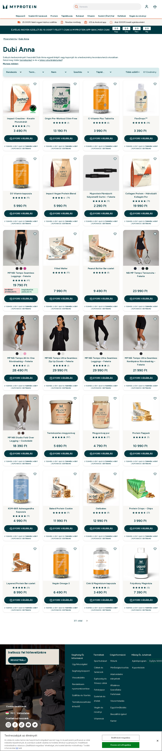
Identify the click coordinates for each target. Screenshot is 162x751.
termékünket (26, 60)
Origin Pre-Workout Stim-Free (61, 118)
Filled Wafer (60, 268)
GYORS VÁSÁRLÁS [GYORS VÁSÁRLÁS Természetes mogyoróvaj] (61, 453)
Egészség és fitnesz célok (100, 680)
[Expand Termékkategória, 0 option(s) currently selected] (37, 72)
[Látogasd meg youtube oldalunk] (28, 725)
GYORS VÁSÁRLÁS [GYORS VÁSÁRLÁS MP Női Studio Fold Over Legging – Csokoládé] (21, 453)
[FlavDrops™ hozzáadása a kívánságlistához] (155, 84)
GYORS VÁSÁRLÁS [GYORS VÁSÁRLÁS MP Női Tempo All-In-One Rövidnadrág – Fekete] (21, 378)
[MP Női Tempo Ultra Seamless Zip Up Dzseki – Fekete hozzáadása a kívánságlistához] (75, 319)
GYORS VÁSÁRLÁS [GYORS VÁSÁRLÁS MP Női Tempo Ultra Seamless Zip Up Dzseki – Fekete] (61, 378)
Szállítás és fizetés (81, 695)
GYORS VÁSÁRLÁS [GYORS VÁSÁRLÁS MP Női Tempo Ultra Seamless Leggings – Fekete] (101, 378)
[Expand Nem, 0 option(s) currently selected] (59, 72)
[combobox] (107, 6)
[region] (81, 741)
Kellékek (122, 16)
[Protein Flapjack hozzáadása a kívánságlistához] (155, 398)
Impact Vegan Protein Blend (61, 193)
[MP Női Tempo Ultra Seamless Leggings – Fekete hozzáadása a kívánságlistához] (115, 319)
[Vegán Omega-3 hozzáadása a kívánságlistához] (75, 549)
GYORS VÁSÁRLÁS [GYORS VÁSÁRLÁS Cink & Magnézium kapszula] (101, 600)
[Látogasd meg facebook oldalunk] (15, 725)
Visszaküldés (78, 677)
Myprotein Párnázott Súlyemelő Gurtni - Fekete (101, 195)
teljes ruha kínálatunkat (50, 60)
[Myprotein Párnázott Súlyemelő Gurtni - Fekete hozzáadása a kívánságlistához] (115, 159)
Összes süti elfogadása (120, 745)
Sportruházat (100, 661)
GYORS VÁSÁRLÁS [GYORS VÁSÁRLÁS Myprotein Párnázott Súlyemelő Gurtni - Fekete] (101, 213)
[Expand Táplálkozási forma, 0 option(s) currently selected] (104, 72)
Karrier (113, 721)
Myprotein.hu (10, 39)
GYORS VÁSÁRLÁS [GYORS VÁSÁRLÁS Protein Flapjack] (141, 453)
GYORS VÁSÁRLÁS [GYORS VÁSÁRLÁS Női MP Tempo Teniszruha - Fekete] (141, 298)
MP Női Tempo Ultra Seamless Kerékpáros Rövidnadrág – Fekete (141, 361)
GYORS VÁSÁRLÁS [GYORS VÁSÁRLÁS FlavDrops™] (141, 138)
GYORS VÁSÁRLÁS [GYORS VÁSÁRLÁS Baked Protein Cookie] (61, 528)
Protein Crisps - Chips (141, 508)
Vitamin (91, 16)
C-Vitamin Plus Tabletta (101, 118)
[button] (17, 268)
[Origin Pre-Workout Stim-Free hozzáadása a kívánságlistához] (75, 84)
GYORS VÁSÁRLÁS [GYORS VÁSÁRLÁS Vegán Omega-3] (61, 600)
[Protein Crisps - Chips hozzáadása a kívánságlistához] (155, 474)
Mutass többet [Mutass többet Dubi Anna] (10, 64)
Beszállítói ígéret (118, 714)
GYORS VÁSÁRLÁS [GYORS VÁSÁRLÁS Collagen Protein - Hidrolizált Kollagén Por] (141, 213)
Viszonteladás (117, 701)
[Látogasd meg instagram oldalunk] (8, 725)
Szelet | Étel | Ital (106, 16)
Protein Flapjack (141, 433)
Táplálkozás (67, 16)
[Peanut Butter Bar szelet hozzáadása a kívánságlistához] (115, 234)
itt (17, 748)
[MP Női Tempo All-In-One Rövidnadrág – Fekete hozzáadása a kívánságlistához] (35, 319)
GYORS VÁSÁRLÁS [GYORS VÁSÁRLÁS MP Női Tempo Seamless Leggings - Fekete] (21, 298)
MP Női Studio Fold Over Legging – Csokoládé (21, 439)
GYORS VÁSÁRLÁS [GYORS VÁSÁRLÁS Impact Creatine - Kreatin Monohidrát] (21, 138)
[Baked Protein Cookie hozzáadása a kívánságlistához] (75, 474)
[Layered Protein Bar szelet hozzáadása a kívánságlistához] (35, 549)
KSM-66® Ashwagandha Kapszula (21, 510)
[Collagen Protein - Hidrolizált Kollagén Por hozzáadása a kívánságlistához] (155, 159)
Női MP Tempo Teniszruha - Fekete (141, 275)
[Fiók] (146, 7)
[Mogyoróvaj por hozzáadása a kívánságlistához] (115, 398)
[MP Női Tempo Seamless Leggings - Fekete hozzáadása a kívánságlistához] (35, 234)
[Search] (76, 6)
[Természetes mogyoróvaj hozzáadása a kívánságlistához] (75, 398)
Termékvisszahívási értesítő (81, 704)
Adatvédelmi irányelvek (116, 676)
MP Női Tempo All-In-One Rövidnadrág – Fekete (21, 360)
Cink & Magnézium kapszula (101, 583)
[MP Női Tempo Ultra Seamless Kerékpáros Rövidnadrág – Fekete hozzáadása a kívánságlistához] (155, 319)
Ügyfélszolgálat (79, 664)
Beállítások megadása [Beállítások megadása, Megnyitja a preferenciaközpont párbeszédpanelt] (120, 738)
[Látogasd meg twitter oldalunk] (35, 725)
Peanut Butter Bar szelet (101, 268)
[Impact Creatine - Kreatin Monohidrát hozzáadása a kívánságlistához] (35, 84)
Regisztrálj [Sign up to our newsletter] (18, 660)
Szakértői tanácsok (37, 16)
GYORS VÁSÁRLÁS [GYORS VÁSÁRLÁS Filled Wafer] (61, 298)
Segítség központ (81, 671)
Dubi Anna (24, 39)
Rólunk (113, 661)
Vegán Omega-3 (61, 583)
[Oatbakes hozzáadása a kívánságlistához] (115, 474)
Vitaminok (99, 718)
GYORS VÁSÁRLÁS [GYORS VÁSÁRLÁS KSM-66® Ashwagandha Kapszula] (21, 528)
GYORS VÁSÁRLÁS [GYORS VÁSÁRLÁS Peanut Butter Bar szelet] (101, 298)
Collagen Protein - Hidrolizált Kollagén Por (141, 195)
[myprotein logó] (19, 6)
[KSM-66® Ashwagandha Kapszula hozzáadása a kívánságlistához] (35, 474)
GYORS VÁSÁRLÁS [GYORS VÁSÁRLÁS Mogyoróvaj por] (101, 453)
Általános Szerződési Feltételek (115, 690)
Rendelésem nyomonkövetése (81, 686)
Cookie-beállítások (16, 706)
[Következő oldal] (87, 620)
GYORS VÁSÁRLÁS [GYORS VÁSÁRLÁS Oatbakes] (101, 528)
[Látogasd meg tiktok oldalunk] (21, 725)
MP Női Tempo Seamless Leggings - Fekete (21, 275)
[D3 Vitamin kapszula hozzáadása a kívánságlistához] (35, 159)
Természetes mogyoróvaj (61, 433)
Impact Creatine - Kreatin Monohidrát (21, 120)
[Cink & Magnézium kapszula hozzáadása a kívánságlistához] (115, 549)
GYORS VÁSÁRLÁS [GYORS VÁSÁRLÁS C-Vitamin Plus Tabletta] (101, 138)
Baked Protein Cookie (61, 508)
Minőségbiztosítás (119, 667)
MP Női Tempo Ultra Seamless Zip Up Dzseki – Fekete (61, 360)
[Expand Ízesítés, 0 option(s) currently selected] (81, 72)
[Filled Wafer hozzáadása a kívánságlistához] (75, 234)
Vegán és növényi (137, 16)
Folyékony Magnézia (141, 583)
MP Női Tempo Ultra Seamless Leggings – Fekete (101, 360)
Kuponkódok (138, 667)
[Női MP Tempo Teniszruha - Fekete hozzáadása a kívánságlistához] (155, 234)
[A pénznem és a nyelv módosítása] (32, 713)
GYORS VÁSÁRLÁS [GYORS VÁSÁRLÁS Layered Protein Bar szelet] (21, 600)
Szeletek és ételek (99, 698)
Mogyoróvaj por (101, 433)
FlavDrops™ (141, 118)
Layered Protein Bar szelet (21, 583)
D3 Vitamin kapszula (21, 193)
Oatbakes (101, 508)
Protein (54, 16)
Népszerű (20, 16)
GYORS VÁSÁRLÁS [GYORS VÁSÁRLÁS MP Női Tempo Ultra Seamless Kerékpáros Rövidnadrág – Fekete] (141, 378)
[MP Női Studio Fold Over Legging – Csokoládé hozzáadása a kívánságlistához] (35, 398)
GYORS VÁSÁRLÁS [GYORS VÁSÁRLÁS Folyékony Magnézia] (141, 600)
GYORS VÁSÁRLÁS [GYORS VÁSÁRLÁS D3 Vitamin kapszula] (21, 213)
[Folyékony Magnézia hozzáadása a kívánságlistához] (155, 549)
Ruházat (80, 16)
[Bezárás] (158, 741)
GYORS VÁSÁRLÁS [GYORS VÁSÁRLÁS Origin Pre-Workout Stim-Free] (61, 138)
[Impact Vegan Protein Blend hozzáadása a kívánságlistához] (75, 159)
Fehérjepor (99, 689)
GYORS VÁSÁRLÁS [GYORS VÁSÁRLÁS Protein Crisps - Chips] (141, 528)
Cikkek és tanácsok (98, 669)
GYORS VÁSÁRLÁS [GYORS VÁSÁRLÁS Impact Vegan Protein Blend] (61, 213)
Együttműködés (118, 707)
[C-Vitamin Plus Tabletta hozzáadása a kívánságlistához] (115, 84)
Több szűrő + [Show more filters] (133, 72)
